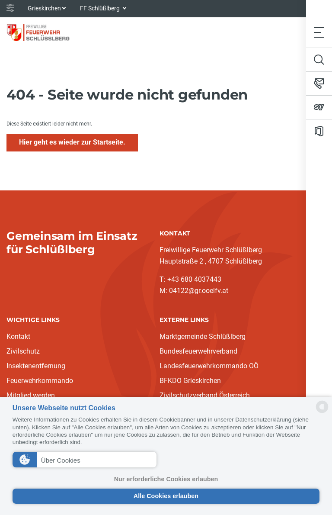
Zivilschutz (23, 351)
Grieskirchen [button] (44, 8)
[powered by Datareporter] (322, 412)
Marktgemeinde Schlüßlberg (203, 336)
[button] (84, 459)
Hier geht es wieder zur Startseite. (72, 142)
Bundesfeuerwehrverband (198, 351)
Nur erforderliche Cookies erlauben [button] (166, 479)
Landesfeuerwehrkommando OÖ (209, 366)
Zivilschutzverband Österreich (205, 395)
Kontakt (18, 336)
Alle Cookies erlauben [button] (166, 495)
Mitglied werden (30, 395)
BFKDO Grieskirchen (190, 381)
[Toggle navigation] (319, 32)
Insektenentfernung (35, 366)
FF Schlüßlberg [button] (100, 8)
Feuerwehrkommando (39, 381)
